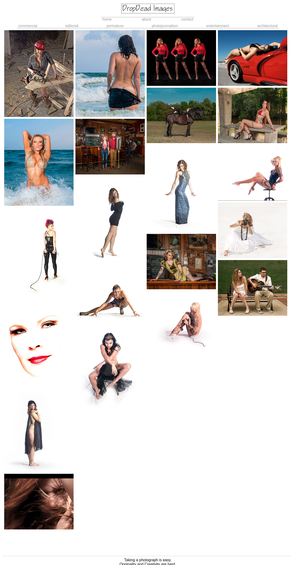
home (107, 19)
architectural (267, 26)
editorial (71, 26)
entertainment (217, 26)
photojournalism (165, 26)
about (146, 19)
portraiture (115, 26)
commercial (27, 26)
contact (187, 19)
